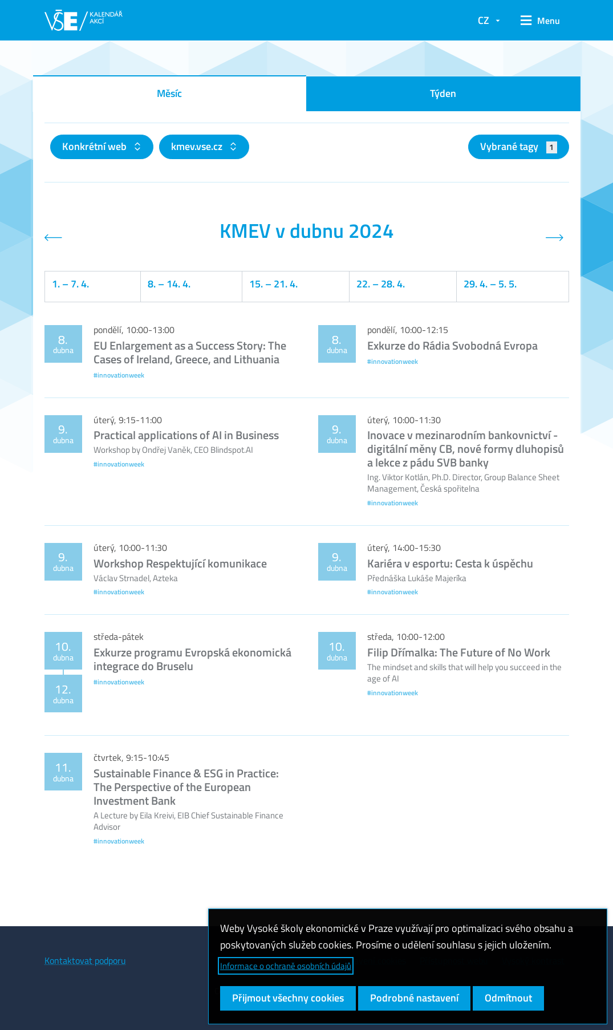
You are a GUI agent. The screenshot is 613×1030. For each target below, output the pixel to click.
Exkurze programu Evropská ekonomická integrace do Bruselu (192, 659)
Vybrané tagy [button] (518, 146)
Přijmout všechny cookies (288, 997)
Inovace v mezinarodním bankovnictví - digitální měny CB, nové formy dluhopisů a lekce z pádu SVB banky (465, 448)
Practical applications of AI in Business (186, 435)
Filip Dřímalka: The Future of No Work (458, 652)
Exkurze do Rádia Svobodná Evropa (452, 345)
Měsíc (169, 93)
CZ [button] (483, 20)
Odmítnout (508, 997)
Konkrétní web (95, 146)
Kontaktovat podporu (85, 960)
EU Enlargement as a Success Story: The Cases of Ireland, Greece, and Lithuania (190, 352)
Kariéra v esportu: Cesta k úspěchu (450, 563)
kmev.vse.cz (198, 146)
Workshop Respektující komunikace (180, 563)
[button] (540, 20)
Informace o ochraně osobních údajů (285, 965)
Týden (443, 93)
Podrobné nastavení (414, 997)
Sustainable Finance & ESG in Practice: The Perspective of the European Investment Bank (186, 786)
